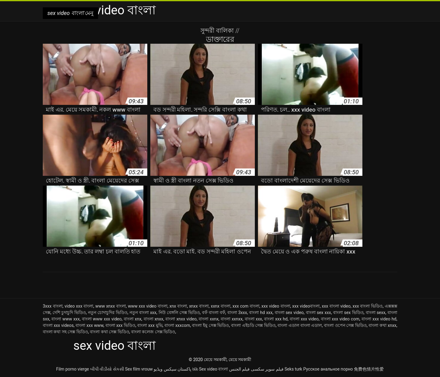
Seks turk (293, 369)
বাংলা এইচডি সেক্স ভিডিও (253, 325)
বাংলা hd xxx (261, 312)
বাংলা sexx (376, 312)
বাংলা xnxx (153, 318)
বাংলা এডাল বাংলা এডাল (299, 325)
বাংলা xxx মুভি (149, 325)
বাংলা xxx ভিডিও (120, 325)
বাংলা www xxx (65, 318)
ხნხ (195, 369)
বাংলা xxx (253, 318)
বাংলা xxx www (89, 325)
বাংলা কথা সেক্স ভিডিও (109, 331)
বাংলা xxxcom (177, 325)
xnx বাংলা (178, 306)
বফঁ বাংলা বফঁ (213, 312)
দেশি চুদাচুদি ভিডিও (69, 312)
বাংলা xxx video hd (378, 318)
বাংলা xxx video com (340, 318)
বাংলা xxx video (304, 318)
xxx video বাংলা (276, 306)
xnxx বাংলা (199, 306)
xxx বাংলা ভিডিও (368, 306)
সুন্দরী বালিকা (217, 30)
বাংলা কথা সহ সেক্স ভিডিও (65, 331)
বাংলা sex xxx (318, 312)
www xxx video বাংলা (147, 306)
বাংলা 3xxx (237, 312)
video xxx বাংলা (78, 306)
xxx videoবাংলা (306, 306)
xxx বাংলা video (336, 306)
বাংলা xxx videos (58, 325)
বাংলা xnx (132, 318)
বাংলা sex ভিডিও (348, 312)
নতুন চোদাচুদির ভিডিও (107, 312)
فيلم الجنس (239, 369)
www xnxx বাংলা (110, 306)
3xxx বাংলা (53, 306)
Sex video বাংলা (213, 369)
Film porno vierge (72, 369)
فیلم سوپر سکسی (267, 369)
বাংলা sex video (289, 312)
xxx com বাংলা (246, 306)
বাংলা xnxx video (180, 318)
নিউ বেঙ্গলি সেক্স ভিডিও (179, 312)
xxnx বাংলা (220, 306)
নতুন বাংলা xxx (143, 312)
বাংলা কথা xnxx (382, 325)
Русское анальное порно (328, 369)
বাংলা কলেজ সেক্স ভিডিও (153, 331)
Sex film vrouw (139, 369)
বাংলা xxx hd (276, 318)
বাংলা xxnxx (232, 318)
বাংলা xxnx (208, 318)
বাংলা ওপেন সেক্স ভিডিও (345, 325)
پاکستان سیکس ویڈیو (172, 369)
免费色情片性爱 (369, 369)
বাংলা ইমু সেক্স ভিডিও (210, 325)
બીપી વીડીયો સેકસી (107, 369)
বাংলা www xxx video (102, 318)
